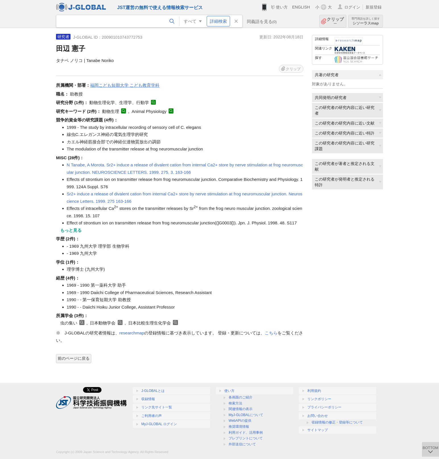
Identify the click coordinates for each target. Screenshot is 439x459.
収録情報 (148, 399)
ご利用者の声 (151, 416)
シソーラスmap (365, 21)
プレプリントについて (246, 438)
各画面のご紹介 (240, 397)
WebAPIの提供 (240, 421)
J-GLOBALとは (153, 391)
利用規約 (314, 391)
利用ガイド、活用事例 (246, 433)
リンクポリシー (319, 399)
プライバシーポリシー (324, 407)
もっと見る (71, 230)
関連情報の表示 (240, 409)
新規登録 (374, 7)
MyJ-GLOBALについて (246, 415)
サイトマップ (317, 430)
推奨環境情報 (239, 427)
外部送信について (242, 444)
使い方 (282, 7)
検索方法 (235, 403)
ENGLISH (301, 7)
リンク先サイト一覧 (156, 407)
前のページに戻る (74, 358)
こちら (271, 332)
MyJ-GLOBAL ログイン (159, 424)
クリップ (335, 21)
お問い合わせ (317, 416)
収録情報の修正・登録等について (337, 422)
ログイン (352, 7)
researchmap (131, 332)
